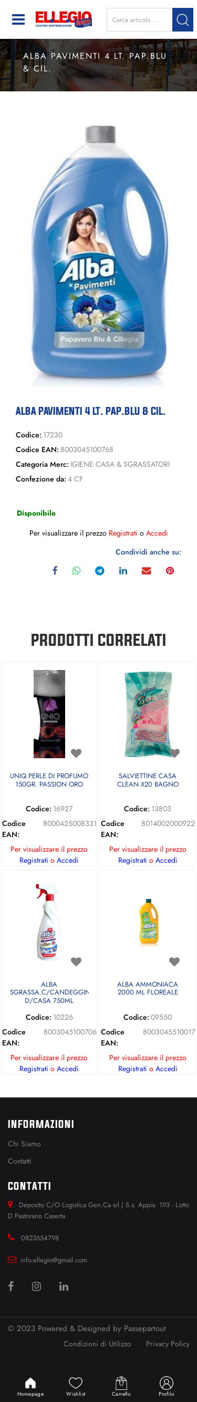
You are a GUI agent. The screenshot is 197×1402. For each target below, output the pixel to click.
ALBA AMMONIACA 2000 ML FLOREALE (147, 989)
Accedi (157, 533)
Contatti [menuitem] (20, 1161)
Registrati (123, 533)
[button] (182, 20)
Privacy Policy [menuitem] (168, 1343)
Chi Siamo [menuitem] (24, 1143)
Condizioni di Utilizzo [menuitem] (97, 1343)
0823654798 (40, 1238)
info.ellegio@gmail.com (53, 1260)
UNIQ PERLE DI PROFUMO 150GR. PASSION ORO (49, 780)
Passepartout (145, 1328)
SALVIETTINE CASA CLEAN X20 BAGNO (148, 780)
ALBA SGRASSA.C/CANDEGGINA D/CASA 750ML (49, 993)
